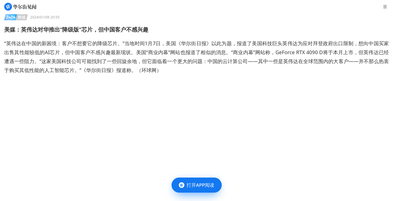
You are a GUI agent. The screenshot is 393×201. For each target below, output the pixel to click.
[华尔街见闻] (20, 7)
